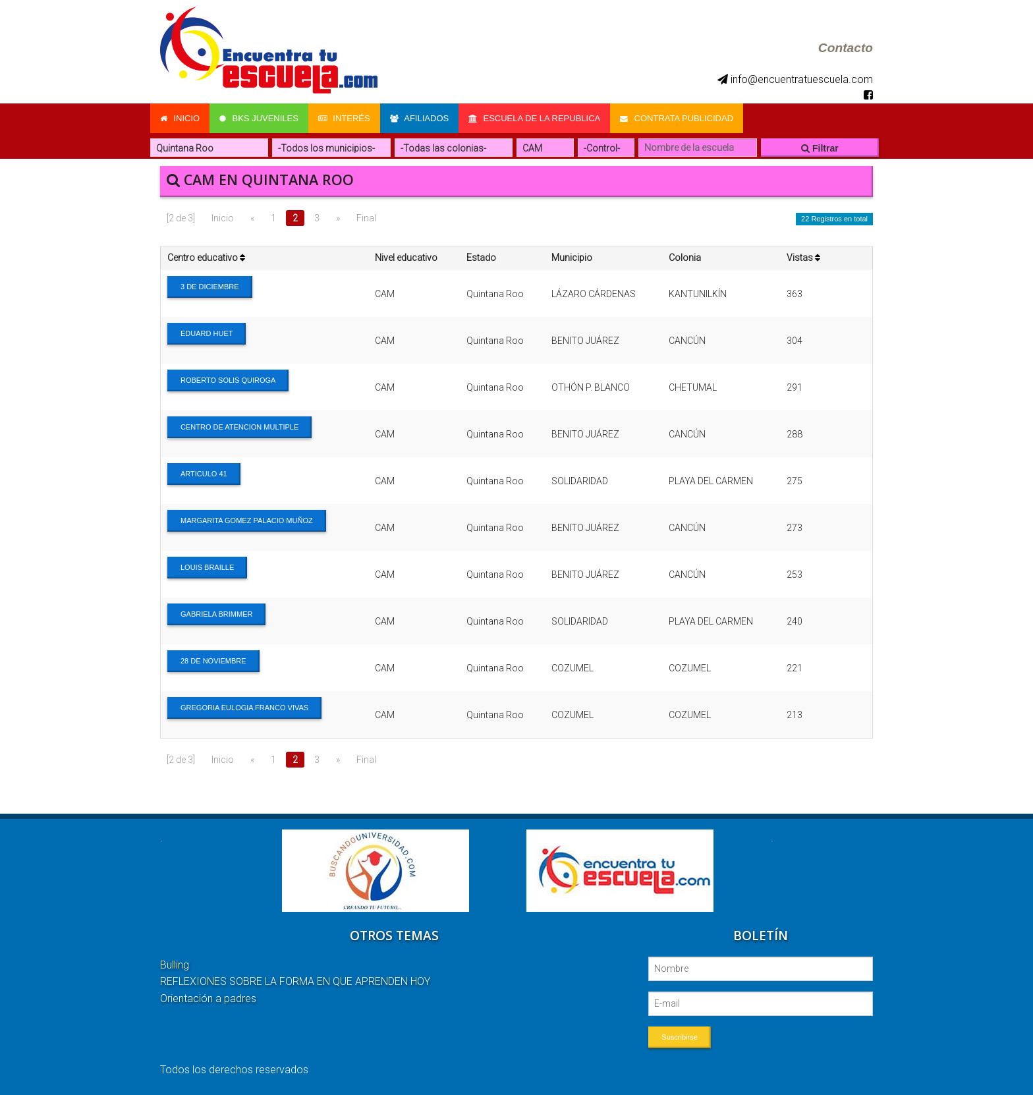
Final (366, 218)
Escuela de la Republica (535, 118)
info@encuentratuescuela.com (795, 79)
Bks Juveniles (258, 118)
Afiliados (419, 118)
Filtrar (820, 148)
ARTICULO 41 (204, 474)
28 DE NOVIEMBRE (213, 661)
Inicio (180, 118)
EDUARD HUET (207, 333)
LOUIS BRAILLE (207, 567)
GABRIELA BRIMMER (216, 614)
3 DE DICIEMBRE (210, 287)
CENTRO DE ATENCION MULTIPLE (239, 427)
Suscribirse (679, 1037)
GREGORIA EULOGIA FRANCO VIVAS (244, 708)
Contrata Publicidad (677, 118)
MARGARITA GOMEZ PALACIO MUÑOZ (247, 520)
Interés (344, 118)
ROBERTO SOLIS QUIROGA (228, 380)
